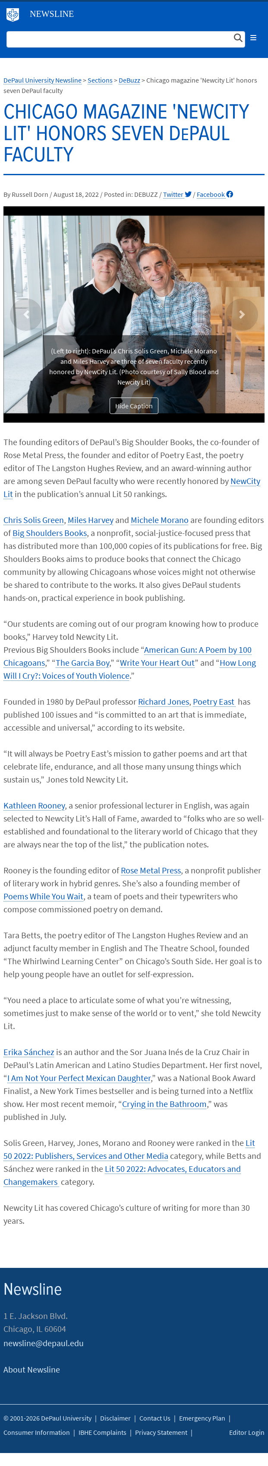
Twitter (177, 194)
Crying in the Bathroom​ (164, 1103)
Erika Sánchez (28, 1051)
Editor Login (247, 1432)
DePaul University (15, 17)
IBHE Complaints (102, 1432)
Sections (100, 80)
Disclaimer (115, 1418)
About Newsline (31, 1369)
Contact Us (154, 1418)
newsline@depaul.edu (43, 1343)
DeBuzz (129, 80)
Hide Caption (134, 405)
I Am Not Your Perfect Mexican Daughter (79, 1077)
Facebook (215, 194)
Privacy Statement (161, 1432)
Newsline (52, 14)
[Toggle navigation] (253, 37)
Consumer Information (36, 1432)
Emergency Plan (202, 1418)
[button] (26, 314)
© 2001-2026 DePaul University (47, 1418)
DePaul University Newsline (42, 80)
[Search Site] (125, 39)
